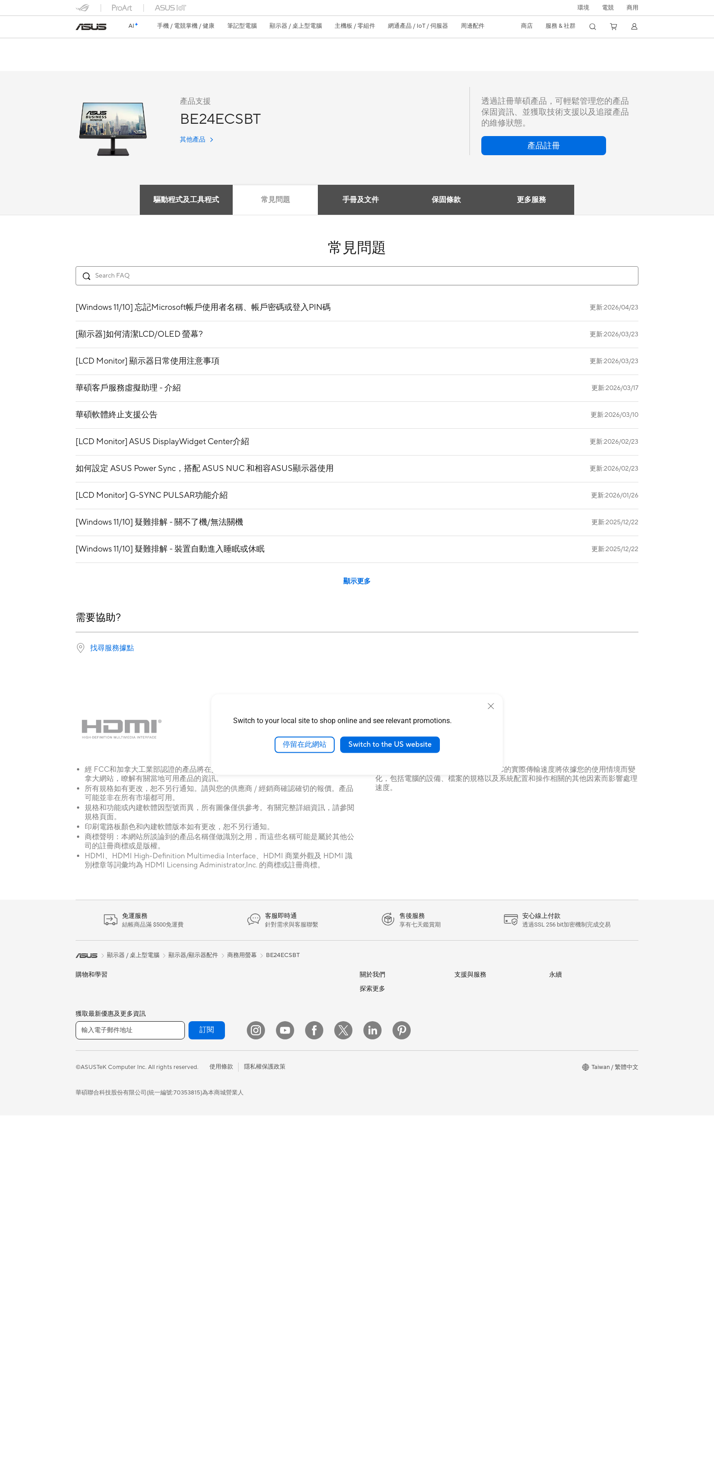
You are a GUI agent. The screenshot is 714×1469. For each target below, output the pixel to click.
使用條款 (221, 1420)
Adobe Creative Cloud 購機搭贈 (402, 1273)
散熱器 (179, 1077)
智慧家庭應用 (281, 1062)
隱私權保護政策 (265, 1420)
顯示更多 (357, 581)
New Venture (377, 1160)
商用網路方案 (187, 1236)
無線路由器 (184, 1207)
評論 (153, 62)
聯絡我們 (466, 1047)
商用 (81, 1063)
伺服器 (272, 1047)
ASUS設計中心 (379, 1229)
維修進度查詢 (472, 989)
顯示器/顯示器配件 (100, 1151)
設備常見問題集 (475, 1148)
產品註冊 (466, 1018)
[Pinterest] (402, 1384)
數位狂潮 (371, 1287)
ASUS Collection (286, 1236)
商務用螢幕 (242, 955)
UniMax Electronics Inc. (391, 1131)
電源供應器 (184, 1091)
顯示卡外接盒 (187, 1135)
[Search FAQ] (357, 276)
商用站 (368, 1243)
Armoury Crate (380, 1328)
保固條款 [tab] (446, 200)
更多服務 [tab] (531, 200)
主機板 (179, 1033)
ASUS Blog (375, 1315)
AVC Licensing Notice (389, 1301)
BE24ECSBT (102, 47)
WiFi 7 (178, 1179)
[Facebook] (314, 1384)
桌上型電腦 (90, 1193)
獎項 (366, 1018)
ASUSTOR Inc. (379, 1090)
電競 (81, 1106)
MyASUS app (472, 1120)
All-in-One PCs (95, 1179)
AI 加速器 (182, 1150)
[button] (608, 7)
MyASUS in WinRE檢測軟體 (491, 1134)
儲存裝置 (182, 1121)
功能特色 (86, 62)
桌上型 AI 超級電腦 (289, 1033)
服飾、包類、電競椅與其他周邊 (305, 1150)
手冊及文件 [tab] (360, 200)
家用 (81, 1048)
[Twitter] (343, 1384)
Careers (370, 1173)
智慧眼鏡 (182, 1004)
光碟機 (179, 1106)
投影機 (84, 1165)
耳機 (269, 1121)
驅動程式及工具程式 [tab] (186, 200)
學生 (81, 1092)
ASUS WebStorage (385, 1118)
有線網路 (275, 989)
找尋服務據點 (112, 648)
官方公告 (371, 1004)
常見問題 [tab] (275, 200)
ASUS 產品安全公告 (480, 1062)
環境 (583, 7)
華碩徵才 (371, 1076)
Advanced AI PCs (383, 1215)
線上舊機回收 (472, 1105)
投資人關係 (374, 1033)
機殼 (176, 1062)
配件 (176, 989)
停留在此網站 (304, 744)
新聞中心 (371, 1062)
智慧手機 (87, 1004)
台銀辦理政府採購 (99, 1121)
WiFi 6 (178, 1192)
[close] (491, 706)
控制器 (272, 1208)
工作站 (84, 1236)
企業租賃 (466, 1091)
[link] (91, 27)
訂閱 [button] (206, 1383)
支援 (179, 62)
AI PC (367, 1201)
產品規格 (123, 62)
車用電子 (371, 1258)
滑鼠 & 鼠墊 (279, 1106)
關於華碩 (371, 989)
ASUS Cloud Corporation (394, 1104)
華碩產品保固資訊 (478, 1033)
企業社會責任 (377, 1047)
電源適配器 (278, 1179)
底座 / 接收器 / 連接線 (292, 1193)
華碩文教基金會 (380, 1146)
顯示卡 (179, 1048)
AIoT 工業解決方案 (288, 1018)
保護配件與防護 (284, 1164)
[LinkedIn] (372, 1384)
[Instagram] (256, 1384)
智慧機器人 (278, 1004)
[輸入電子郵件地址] (130, 1384)
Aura (366, 1342)
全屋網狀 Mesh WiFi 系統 (203, 1221)
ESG (555, 989)
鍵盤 (269, 1091)
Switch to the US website (390, 744)
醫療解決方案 (93, 1019)
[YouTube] (285, 1384)
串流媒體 (275, 1135)
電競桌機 (87, 1208)
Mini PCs (87, 1222)
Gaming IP (277, 1222)
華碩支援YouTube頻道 (483, 1076)
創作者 (84, 1077)
